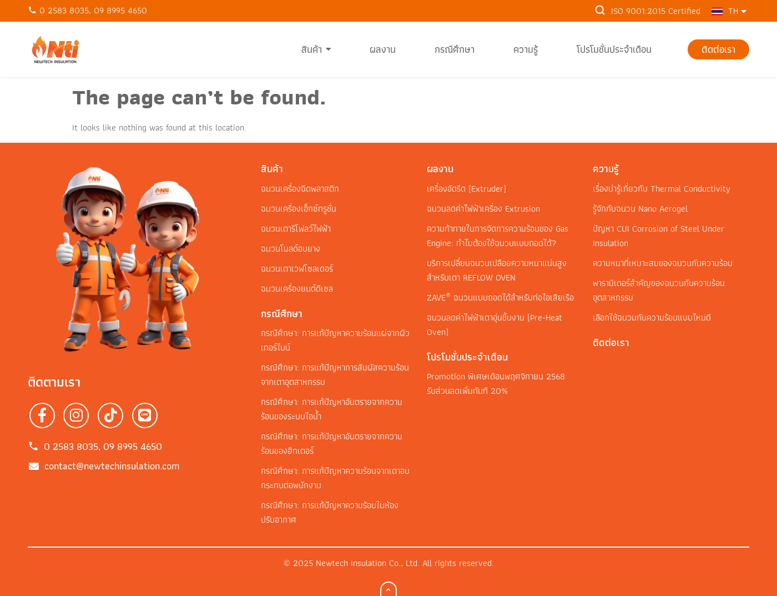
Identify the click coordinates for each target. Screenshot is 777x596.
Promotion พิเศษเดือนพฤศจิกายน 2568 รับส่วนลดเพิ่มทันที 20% (496, 383)
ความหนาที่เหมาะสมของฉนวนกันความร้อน (663, 263)
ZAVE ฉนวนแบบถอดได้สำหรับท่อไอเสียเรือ (500, 297)
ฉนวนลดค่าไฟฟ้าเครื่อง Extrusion (483, 209)
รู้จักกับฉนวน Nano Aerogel (640, 209)
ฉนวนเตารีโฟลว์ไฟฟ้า (296, 229)
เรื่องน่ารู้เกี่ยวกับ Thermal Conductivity (661, 189)
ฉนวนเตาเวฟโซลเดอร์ (297, 269)
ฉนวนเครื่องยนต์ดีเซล (297, 289)
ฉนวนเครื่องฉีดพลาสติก (300, 189)
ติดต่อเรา (611, 342)
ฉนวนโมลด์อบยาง (290, 249)
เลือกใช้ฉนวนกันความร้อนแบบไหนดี (652, 317)
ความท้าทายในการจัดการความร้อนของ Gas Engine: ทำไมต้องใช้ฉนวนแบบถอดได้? (497, 236)
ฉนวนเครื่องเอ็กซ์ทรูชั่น (298, 209)
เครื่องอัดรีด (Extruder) (466, 189)
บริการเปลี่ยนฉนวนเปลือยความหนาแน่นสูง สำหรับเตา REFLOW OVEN (497, 270)
